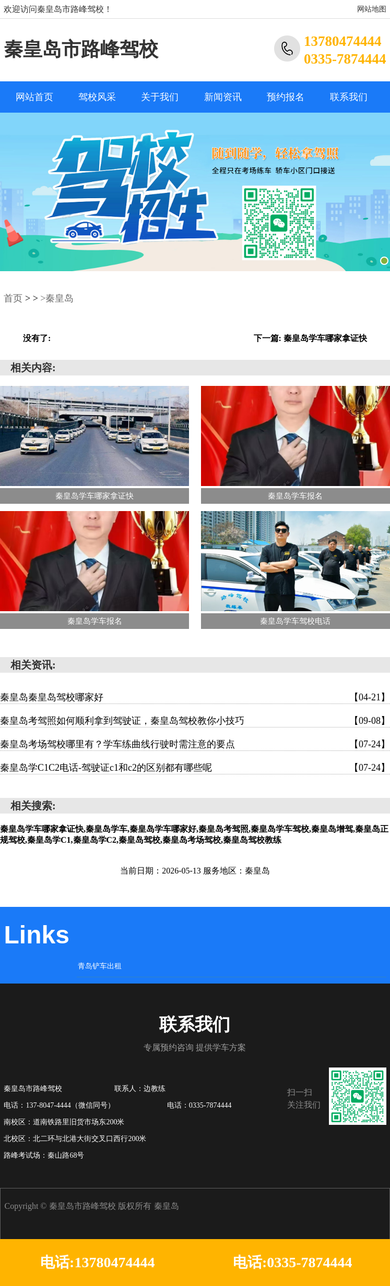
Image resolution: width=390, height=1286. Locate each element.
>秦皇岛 (57, 298)
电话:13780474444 (97, 1262)
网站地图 (371, 9)
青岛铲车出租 (100, 966)
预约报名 (285, 97)
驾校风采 (97, 97)
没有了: (37, 338)
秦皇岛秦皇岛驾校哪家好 (195, 697)
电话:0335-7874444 (292, 1262)
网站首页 (34, 97)
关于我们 (160, 97)
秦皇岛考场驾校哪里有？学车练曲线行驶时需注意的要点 (195, 744)
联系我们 (349, 97)
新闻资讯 (223, 97)
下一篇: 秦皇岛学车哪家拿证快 (310, 338)
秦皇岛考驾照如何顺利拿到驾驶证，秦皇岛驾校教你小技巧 (195, 720)
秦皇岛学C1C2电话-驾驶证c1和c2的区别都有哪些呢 (195, 767)
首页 (13, 298)
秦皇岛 (166, 1206)
